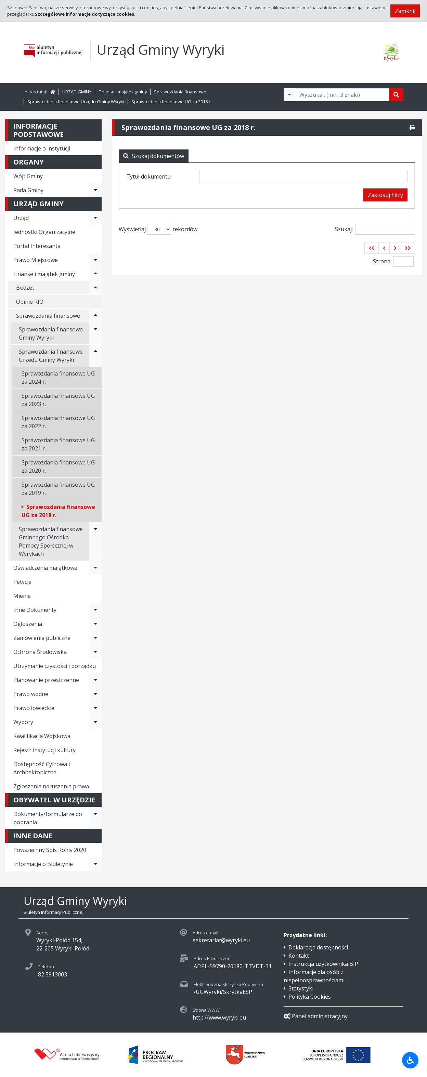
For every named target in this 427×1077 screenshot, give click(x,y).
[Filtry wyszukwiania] (289, 94)
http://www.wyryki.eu (219, 1017)
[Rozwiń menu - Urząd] (95, 218)
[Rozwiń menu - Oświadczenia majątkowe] (95, 568)
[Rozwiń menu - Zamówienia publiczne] (95, 638)
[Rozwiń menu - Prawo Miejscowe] (95, 260)
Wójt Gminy (28, 176)
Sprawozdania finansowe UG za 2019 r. (58, 489)
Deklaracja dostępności (318, 947)
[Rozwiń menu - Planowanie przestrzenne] (95, 680)
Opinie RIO (29, 301)
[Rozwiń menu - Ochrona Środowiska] (95, 652)
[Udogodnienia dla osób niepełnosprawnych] (410, 1060)
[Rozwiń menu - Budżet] (95, 287)
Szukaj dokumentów (153, 156)
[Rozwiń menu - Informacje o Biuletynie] (95, 864)
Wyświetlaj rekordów (158, 229)
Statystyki (300, 988)
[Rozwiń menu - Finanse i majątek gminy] (95, 274)
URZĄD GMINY (76, 92)
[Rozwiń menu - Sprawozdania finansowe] (95, 316)
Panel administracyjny (316, 1016)
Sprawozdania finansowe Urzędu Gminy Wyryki (75, 101)
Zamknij (405, 11)
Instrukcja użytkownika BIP (323, 964)
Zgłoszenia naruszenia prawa (51, 786)
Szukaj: (375, 229)
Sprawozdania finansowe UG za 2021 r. (58, 444)
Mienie (22, 596)
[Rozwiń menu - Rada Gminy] (95, 190)
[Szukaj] (396, 94)
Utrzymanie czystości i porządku (54, 666)
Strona (381, 261)
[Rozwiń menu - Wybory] (95, 722)
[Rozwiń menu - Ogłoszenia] (95, 624)
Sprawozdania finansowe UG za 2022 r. (58, 422)
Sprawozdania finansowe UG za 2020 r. (58, 466)
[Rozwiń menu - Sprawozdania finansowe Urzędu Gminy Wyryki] (95, 356)
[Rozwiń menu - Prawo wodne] (95, 694)
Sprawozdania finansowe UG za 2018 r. (171, 101)
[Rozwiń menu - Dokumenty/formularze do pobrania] (95, 818)
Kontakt (298, 955)
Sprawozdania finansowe (180, 92)
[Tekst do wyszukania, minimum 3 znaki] (342, 94)
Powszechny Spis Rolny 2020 (49, 850)
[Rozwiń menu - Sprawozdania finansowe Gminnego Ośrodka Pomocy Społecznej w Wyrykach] (95, 541)
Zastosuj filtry (385, 195)
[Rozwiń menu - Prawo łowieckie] (95, 708)
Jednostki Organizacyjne (44, 232)
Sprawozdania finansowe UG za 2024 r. (58, 377)
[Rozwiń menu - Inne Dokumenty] (95, 610)
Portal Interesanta (37, 246)
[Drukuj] (412, 127)
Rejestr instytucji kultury (44, 750)
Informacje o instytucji (41, 148)
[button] (371, 248)
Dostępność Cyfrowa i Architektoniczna (41, 768)
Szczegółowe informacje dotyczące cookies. (85, 14)
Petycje (22, 582)
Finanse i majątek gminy (123, 92)
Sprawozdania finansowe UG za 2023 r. (58, 400)
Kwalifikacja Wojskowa (41, 736)
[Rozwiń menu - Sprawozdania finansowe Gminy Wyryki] (95, 333)
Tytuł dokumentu (148, 176)
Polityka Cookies (309, 996)
